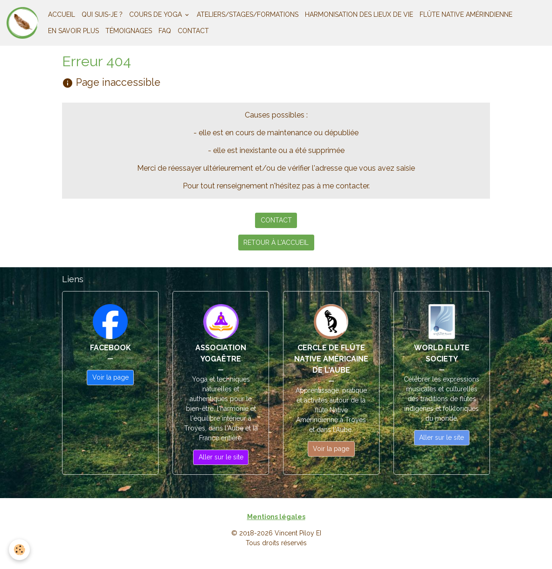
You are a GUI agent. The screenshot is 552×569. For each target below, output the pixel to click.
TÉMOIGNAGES (128, 31)
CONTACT (193, 31)
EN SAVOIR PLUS (73, 31)
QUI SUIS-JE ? (102, 14)
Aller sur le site (221, 457)
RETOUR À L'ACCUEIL (276, 242)
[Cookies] (19, 549)
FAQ (165, 31)
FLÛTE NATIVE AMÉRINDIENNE (466, 14)
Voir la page (110, 377)
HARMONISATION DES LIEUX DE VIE (359, 14)
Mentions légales (276, 516)
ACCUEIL (61, 14)
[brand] (22, 23)
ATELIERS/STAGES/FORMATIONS (247, 14)
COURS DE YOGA (156, 14)
